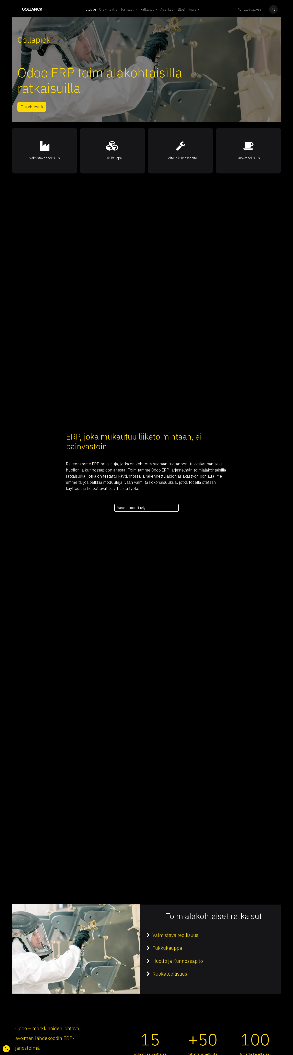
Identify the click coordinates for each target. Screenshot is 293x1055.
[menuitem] (90, 9)
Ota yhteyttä (32, 107)
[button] (273, 9)
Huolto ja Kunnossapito (177, 961)
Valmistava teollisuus (177, 935)
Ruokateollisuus (173, 974)
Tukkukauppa (167, 948)
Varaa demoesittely (131, 508)
